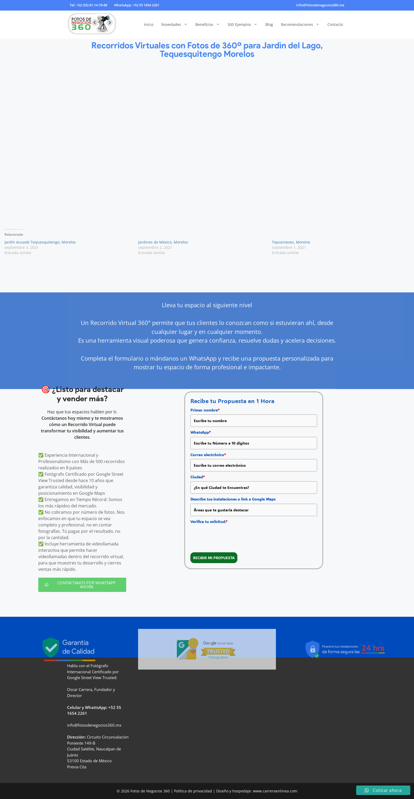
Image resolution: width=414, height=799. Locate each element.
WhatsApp (200, 432)
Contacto (335, 24)
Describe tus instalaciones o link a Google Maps (232, 499)
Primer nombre (204, 410)
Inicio (148, 24)
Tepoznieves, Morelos (291, 242)
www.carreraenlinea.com (275, 790)
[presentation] (230, 536)
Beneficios (209, 24)
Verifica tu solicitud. (208, 521)
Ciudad (197, 476)
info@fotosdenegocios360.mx (320, 5)
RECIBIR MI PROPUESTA (214, 557)
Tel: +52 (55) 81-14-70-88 (88, 5)
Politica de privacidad (193, 790)
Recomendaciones (302, 24)
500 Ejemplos (244, 24)
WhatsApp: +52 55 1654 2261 (136, 5)
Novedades (176, 24)
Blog (269, 24)
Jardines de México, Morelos (163, 242)
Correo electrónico (208, 454)
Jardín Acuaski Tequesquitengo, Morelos (40, 242)
